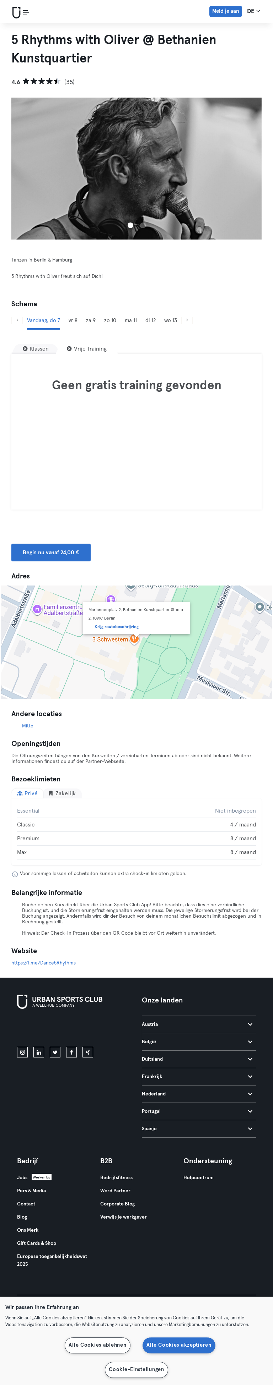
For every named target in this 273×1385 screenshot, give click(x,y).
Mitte (27, 726)
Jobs (22, 1177)
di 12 (150, 320)
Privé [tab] (27, 793)
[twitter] (55, 1052)
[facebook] (71, 1052)
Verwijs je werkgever (123, 1217)
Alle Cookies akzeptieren (178, 1345)
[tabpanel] (136, 831)
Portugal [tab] (197, 1111)
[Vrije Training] (87, 349)
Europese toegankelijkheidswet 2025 (52, 1260)
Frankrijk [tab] (197, 1076)
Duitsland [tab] (197, 1059)
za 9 (91, 320)
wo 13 (170, 320)
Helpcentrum (198, 1177)
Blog (22, 1217)
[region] (136, 1341)
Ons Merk (27, 1230)
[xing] (87, 1052)
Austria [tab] (197, 1024)
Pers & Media (31, 1190)
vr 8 (73, 320)
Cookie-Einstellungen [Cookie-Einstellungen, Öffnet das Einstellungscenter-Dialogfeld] (136, 1369)
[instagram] (22, 1052)
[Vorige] (17, 320)
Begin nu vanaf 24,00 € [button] (51, 552)
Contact (26, 1204)
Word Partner (115, 1190)
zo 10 (110, 320)
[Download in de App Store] (41, 1029)
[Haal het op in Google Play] (93, 1029)
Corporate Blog (117, 1204)
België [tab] (197, 1042)
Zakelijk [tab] (62, 793)
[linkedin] (38, 1052)
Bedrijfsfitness (116, 1177)
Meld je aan (225, 11)
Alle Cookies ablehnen (97, 1345)
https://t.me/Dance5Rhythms (43, 963)
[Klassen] (35, 349)
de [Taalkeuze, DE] (253, 11)
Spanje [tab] (197, 1129)
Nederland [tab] (197, 1094)
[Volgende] (187, 320)
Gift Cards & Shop (36, 1243)
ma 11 (131, 320)
